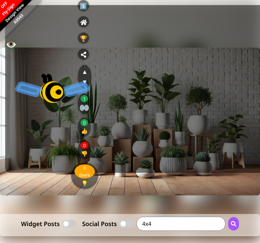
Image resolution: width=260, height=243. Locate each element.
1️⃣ (83, 6)
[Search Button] (233, 224)
